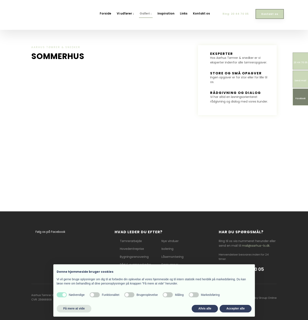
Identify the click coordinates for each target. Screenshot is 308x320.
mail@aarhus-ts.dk (256, 246)
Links (183, 13)
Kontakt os (201, 13)
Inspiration (165, 13)
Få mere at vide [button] (74, 308)
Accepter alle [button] (235, 308)
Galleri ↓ (146, 13)
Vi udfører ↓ (125, 13)
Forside (105, 13)
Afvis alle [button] (204, 308)
